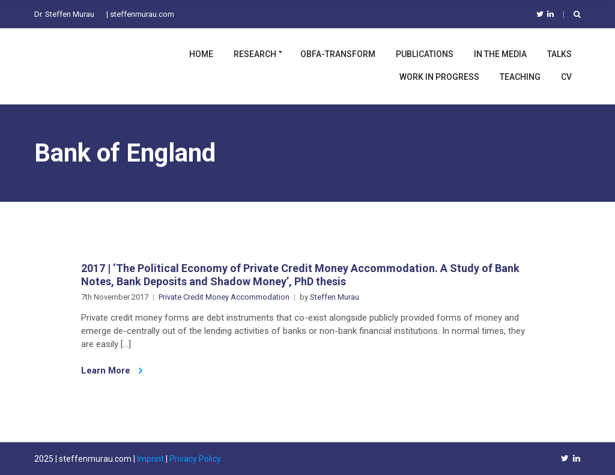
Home (201, 54)
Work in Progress (439, 77)
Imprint (150, 459)
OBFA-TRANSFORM (337, 54)
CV (566, 77)
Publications (424, 54)
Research (255, 54)
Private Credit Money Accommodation (224, 296)
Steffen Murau (334, 296)
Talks (559, 54)
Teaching (520, 77)
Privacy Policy (195, 459)
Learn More (111, 370)
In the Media (500, 54)
